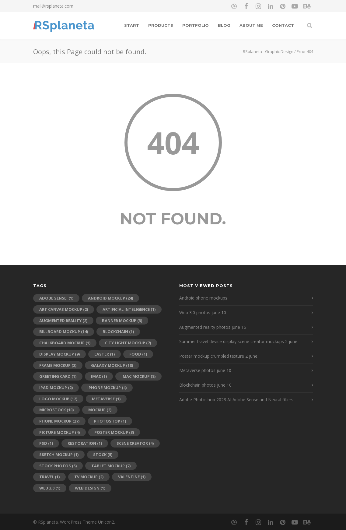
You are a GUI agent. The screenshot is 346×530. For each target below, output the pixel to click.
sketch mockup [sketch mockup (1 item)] (59, 454)
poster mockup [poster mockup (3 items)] (114, 432)
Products (160, 25)
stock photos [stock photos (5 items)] (58, 466)
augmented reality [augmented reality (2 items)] (63, 320)
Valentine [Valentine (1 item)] (131, 476)
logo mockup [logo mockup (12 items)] (58, 399)
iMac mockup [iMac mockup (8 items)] (138, 376)
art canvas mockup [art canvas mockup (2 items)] (63, 309)
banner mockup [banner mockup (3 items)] (122, 320)
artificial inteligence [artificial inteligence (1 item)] (129, 309)
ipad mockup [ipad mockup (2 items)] (56, 387)
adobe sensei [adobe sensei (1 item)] (56, 298)
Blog (224, 25)
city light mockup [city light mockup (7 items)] (128, 343)
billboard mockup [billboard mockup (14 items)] (63, 331)
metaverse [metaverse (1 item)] (106, 399)
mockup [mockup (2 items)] (99, 409)
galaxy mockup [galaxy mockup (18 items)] (112, 365)
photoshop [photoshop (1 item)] (110, 421)
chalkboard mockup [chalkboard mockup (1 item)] (64, 343)
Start (131, 25)
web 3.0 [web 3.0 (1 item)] (49, 488)
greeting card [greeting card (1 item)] (57, 376)
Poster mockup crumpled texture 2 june (218, 356)
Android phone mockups (203, 298)
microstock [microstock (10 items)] (56, 409)
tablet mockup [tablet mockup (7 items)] (111, 466)
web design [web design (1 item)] (90, 488)
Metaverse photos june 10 (205, 370)
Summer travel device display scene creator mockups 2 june (238, 341)
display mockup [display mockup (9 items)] (59, 354)
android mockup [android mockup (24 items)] (110, 298)
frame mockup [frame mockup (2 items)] (57, 365)
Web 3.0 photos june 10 (202, 312)
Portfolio (195, 25)
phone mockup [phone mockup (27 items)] (59, 421)
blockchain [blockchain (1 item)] (118, 331)
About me (251, 25)
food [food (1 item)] (138, 354)
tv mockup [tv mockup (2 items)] (88, 476)
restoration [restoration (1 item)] (85, 443)
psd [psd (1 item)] (46, 443)
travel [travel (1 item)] (49, 476)
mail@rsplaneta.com (53, 6)
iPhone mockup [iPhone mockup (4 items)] (107, 387)
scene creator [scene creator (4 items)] (135, 443)
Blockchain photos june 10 (205, 385)
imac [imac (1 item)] (99, 376)
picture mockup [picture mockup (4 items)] (59, 432)
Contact (283, 25)
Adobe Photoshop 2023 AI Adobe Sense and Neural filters (236, 399)
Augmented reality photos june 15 (212, 327)
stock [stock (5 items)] (102, 454)
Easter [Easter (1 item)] (104, 354)
